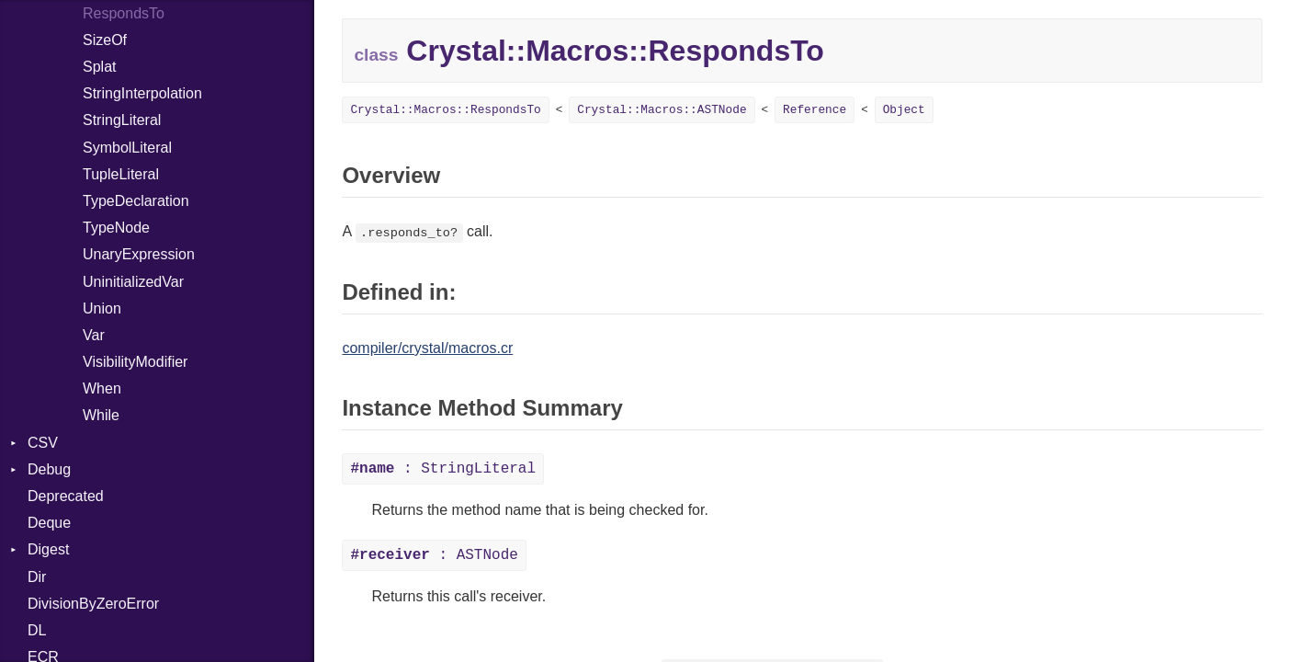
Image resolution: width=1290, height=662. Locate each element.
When (102, 388)
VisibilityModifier (135, 362)
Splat (99, 66)
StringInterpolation (142, 93)
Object (904, 110)
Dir (37, 577)
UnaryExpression (139, 254)
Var (94, 335)
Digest (48, 549)
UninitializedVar (133, 282)
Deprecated (66, 496)
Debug (49, 469)
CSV (43, 443)
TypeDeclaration (136, 201)
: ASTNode (433, 555)
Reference (814, 110)
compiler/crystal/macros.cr (427, 348)
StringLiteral (122, 120)
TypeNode (116, 227)
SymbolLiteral (127, 147)
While (101, 415)
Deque (49, 523)
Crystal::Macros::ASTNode (661, 110)
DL (37, 630)
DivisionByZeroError (93, 603)
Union (102, 308)
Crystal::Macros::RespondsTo (445, 110)
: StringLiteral (443, 469)
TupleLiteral (121, 174)
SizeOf (105, 40)
